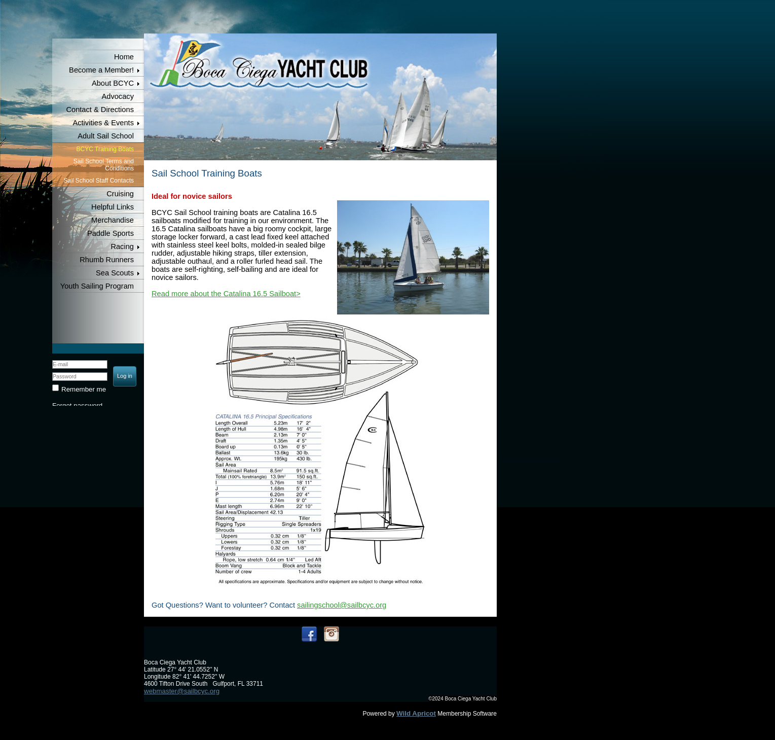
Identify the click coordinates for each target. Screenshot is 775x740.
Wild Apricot (416, 713)
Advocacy (117, 96)
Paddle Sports (110, 233)
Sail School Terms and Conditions (103, 165)
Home (124, 57)
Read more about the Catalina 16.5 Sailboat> (226, 294)
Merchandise (112, 220)
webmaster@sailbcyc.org (181, 691)
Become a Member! (101, 70)
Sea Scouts (115, 273)
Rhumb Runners (107, 260)
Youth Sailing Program (97, 286)
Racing (122, 246)
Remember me (83, 389)
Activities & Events (103, 123)
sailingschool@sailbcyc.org (341, 605)
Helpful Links (112, 207)
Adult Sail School (106, 136)
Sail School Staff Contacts (98, 180)
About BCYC (113, 83)
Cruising (120, 194)
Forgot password (77, 405)
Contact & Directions (100, 109)
